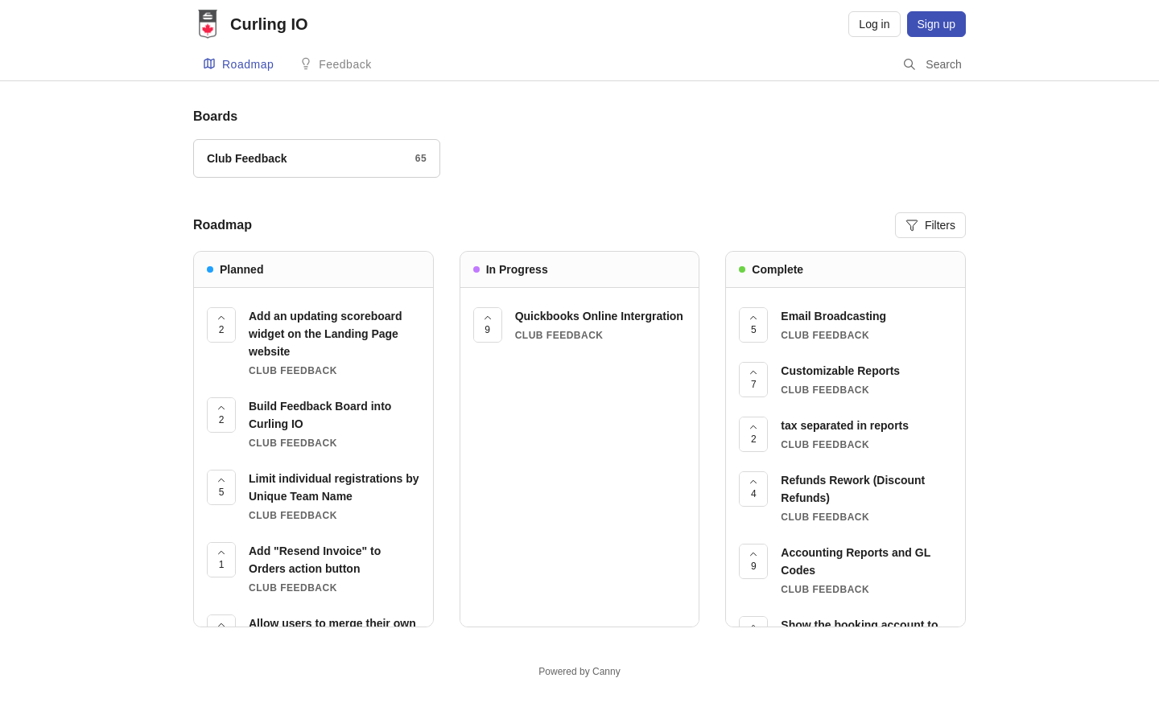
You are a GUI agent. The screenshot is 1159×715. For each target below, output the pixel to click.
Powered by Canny (579, 671)
